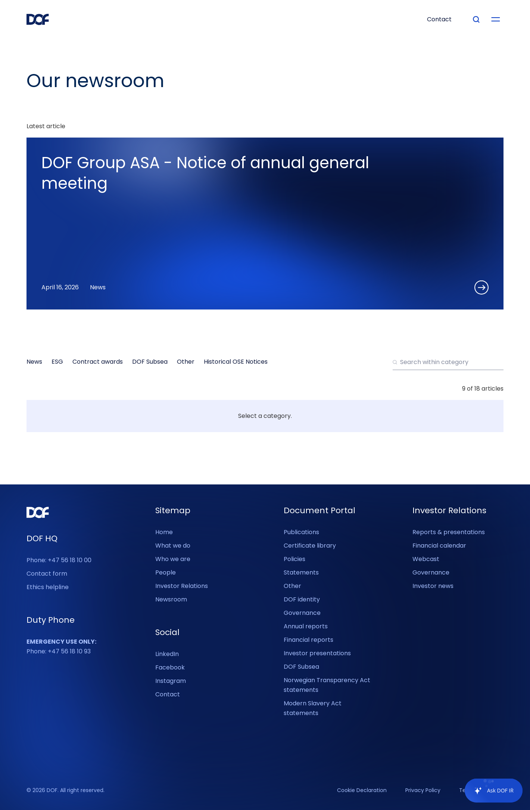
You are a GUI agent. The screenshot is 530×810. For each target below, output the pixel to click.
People (165, 572)
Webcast (425, 559)
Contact (167, 694)
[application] (490, 790)
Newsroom (171, 599)
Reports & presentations (448, 532)
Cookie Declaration (362, 790)
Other (292, 586)
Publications (301, 532)
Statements (301, 572)
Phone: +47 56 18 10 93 (61, 646)
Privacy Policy (422, 790)
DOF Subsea (301, 666)
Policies (294, 559)
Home (164, 532)
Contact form (46, 573)
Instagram (170, 681)
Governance (302, 613)
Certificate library (310, 545)
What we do (172, 545)
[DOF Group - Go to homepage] (37, 19)
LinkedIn (167, 654)
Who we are (172, 559)
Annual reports (306, 626)
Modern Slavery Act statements (313, 708)
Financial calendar (439, 545)
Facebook (170, 667)
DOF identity (302, 599)
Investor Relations (181, 586)
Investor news (432, 586)
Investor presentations (317, 653)
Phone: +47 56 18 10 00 (58, 560)
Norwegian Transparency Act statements (327, 685)
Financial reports (308, 639)
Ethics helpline (47, 587)
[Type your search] (476, 19)
